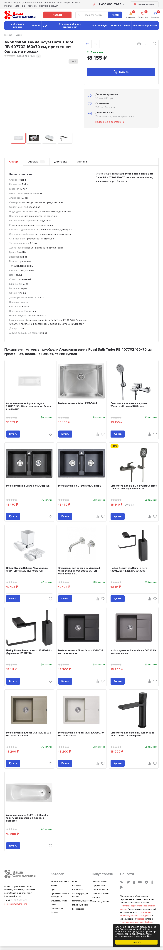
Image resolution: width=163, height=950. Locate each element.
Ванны (36, 25)
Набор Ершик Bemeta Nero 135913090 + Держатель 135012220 (29, 652)
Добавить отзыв (26, 55)
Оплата (82, 161)
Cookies (140, 919)
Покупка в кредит (48, 6)
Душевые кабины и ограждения (70, 25)
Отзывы (36, 161)
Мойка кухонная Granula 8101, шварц (79, 485)
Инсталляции (99, 25)
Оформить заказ (100, 885)
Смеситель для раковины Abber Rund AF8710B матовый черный (132, 734)
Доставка (60, 161)
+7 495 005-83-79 (108, 4)
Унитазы (116, 25)
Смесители (77, 889)
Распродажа (78, 909)
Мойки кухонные (80, 905)
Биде (127, 25)
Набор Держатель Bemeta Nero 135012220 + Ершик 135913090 (129, 569)
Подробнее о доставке (109, 122)
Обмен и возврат (100, 889)
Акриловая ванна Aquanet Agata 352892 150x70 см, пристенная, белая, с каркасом (28, 406)
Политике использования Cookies (136, 922)
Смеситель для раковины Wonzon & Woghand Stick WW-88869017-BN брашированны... (79, 571)
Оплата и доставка (100, 893)
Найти (115, 14)
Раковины (77, 885)
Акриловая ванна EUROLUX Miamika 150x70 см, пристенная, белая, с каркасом (27, 818)
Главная (8, 35)
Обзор (13, 161)
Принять (136, 942)
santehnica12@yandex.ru (15, 904)
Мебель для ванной (17, 25)
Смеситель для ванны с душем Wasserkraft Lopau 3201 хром (129, 405)
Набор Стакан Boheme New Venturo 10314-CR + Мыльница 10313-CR (27, 569)
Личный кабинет (144, 4)
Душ (45, 25)
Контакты (32, 6)
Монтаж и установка (14, 6)
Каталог (54, 15)
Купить (121, 72)
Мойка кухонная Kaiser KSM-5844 (77, 403)
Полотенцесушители (145, 25)
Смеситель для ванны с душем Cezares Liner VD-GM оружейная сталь (134, 487)
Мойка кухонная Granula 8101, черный (28, 485)
